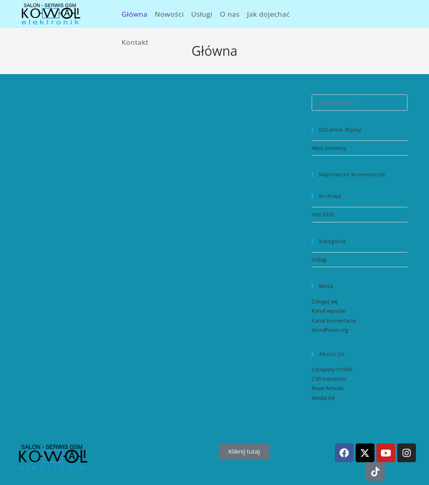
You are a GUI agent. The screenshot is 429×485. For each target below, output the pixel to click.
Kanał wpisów (328, 310)
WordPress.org (330, 330)
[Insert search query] (359, 102)
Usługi (319, 259)
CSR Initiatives (329, 378)
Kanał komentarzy (334, 320)
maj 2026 (323, 214)
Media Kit (323, 398)
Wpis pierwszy (329, 147)
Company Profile (332, 369)
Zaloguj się (325, 301)
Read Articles (327, 388)
